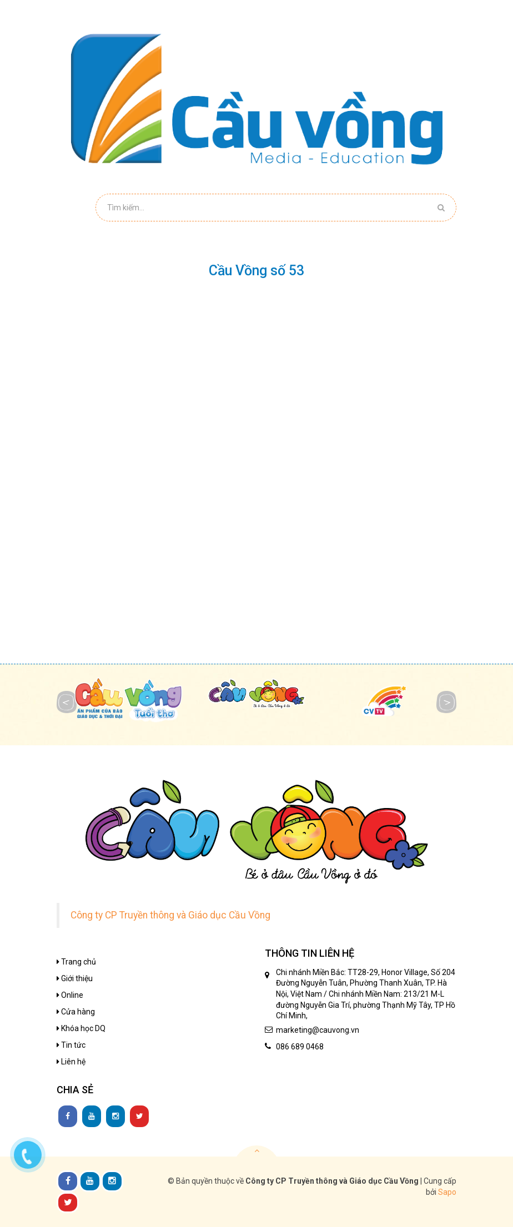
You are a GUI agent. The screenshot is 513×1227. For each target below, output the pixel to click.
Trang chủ (76, 961)
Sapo (447, 1192)
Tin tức (71, 1045)
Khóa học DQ (81, 1028)
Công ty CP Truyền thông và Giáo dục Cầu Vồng (170, 915)
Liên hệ (71, 1061)
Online (70, 995)
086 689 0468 (300, 1046)
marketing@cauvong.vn (317, 1030)
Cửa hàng (76, 1011)
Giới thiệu (75, 978)
